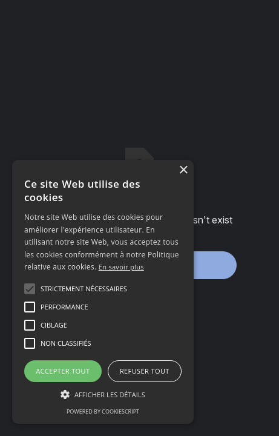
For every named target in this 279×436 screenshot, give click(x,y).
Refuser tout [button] (144, 370)
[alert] (103, 292)
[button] (84, 289)
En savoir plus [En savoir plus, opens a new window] (121, 266)
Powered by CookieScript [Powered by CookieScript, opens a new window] (103, 411)
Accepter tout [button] (63, 370)
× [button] (183, 170)
